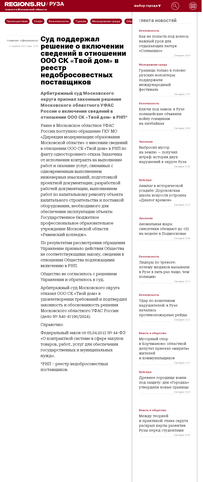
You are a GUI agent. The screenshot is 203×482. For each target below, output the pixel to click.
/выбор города (147, 5)
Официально (29, 40)
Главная (13, 40)
